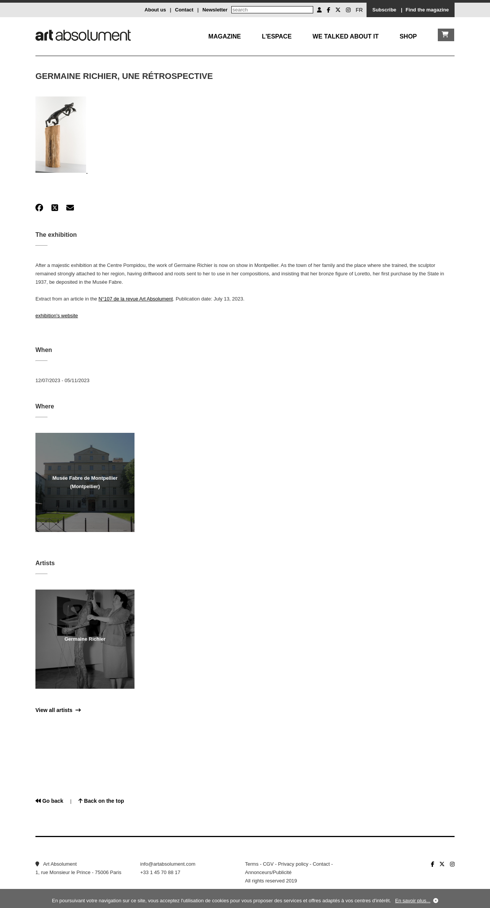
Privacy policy (293, 864)
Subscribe (384, 10)
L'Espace (276, 36)
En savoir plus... (413, 900)
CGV (268, 864)
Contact (184, 10)
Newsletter (214, 10)
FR (359, 10)
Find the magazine (427, 10)
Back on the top (101, 801)
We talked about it (345, 36)
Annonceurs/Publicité (268, 872)
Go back (49, 801)
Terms (251, 864)
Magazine (224, 36)
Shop (408, 36)
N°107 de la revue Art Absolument (135, 299)
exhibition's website (56, 315)
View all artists (58, 710)
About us (155, 10)
